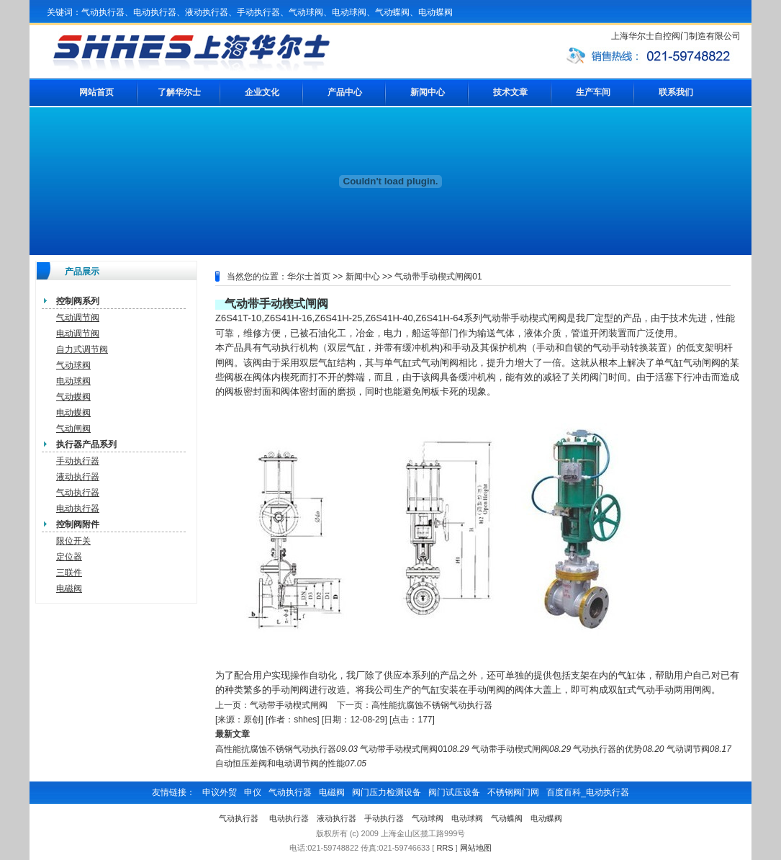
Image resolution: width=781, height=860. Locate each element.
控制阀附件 (77, 524)
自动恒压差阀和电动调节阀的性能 (280, 763)
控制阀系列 (77, 301)
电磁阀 (69, 588)
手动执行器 (77, 461)
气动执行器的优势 (607, 749)
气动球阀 (73, 365)
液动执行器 (77, 477)
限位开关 (73, 541)
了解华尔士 (179, 92)
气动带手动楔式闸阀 (276, 303)
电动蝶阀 (73, 413)
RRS (444, 847)
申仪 (252, 792)
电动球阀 (73, 381)
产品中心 (345, 92)
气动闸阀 (73, 429)
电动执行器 (77, 508)
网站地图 (476, 847)
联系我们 (676, 92)
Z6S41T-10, (239, 318)
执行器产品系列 (86, 444)
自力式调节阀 (82, 349)
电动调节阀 (77, 333)
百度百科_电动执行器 (587, 792)
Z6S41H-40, (390, 318)
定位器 (69, 557)
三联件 (69, 573)
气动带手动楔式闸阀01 (403, 749)
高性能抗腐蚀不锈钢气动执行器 (431, 705)
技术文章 (510, 92)
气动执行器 (77, 493)
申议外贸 (219, 792)
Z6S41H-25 (338, 318)
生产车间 (593, 92)
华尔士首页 (308, 277)
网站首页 (96, 92)
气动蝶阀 (73, 397)
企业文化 (262, 92)
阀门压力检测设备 (386, 792)
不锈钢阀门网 (513, 792)
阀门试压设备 (454, 792)
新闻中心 (427, 92)
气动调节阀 (77, 318)
